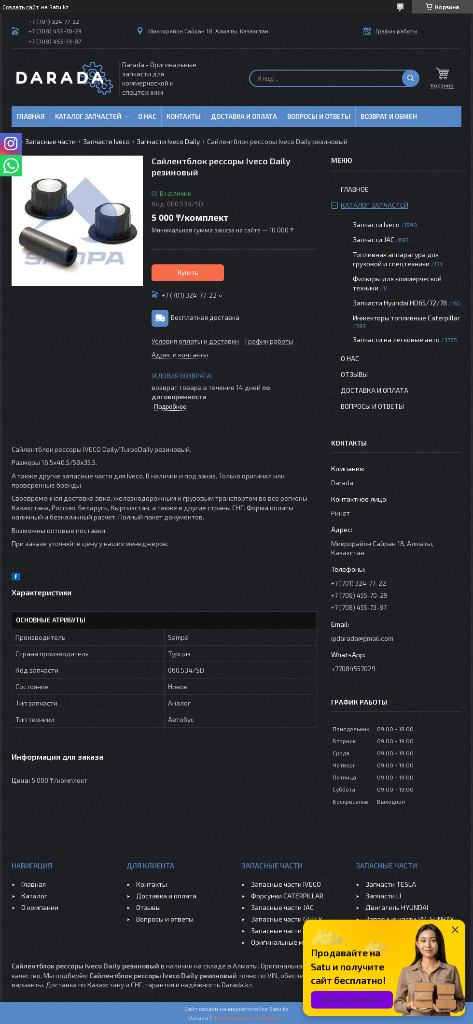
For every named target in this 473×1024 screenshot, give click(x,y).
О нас (147, 116)
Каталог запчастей (88, 116)
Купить (188, 272)
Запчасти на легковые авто (396, 339)
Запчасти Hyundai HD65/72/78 (400, 303)
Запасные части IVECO (286, 884)
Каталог (34, 896)
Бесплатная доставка (205, 317)
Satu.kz (279, 1008)
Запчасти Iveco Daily (168, 141)
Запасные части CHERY (287, 930)
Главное (355, 189)
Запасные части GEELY (286, 919)
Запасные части (50, 141)
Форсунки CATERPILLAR (287, 896)
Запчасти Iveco (106, 141)
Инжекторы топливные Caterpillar (406, 318)
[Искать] (410, 78)
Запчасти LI (383, 896)
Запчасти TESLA (390, 884)
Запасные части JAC (282, 907)
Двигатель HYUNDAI (396, 907)
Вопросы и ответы (318, 116)
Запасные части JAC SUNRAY (409, 919)
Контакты (184, 116)
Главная (30, 116)
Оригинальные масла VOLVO (295, 942)
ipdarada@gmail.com (362, 638)
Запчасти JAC (373, 239)
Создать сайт (20, 6)
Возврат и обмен (389, 116)
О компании (39, 907)
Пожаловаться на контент (248, 1017)
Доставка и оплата (244, 116)
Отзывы (354, 374)
